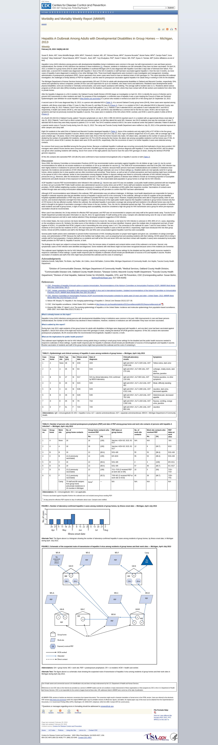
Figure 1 (114, 105)
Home (44, 730)
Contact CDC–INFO (84, 737)
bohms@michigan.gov (102, 278)
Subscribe (60, 713)
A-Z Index (52, 730)
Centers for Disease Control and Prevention (67, 726)
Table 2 (146, 157)
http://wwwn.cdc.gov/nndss (90, 99)
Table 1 (109, 102)
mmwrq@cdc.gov (107, 706)
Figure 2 (45, 114)
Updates (51, 713)
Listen (69, 713)
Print (43, 713)
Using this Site (71, 730)
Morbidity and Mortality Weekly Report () (73, 18)
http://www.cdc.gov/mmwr (58, 699)
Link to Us (82, 730)
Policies (60, 730)
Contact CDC (93, 730)
